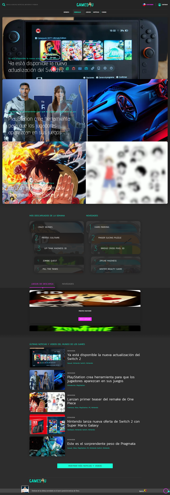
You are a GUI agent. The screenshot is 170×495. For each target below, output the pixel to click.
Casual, (69, 363)
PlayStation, (83, 407)
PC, (90, 407)
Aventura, (70, 407)
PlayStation (80, 385)
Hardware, (70, 430)
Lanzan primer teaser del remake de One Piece (100, 401)
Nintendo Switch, (79, 363)
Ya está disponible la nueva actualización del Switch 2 (103, 356)
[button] (67, 12)
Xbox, (77, 407)
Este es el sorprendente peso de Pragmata (101, 443)
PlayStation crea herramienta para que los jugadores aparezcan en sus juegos (101, 379)
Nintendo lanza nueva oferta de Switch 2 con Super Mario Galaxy (103, 423)
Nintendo (89, 363)
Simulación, (71, 385)
